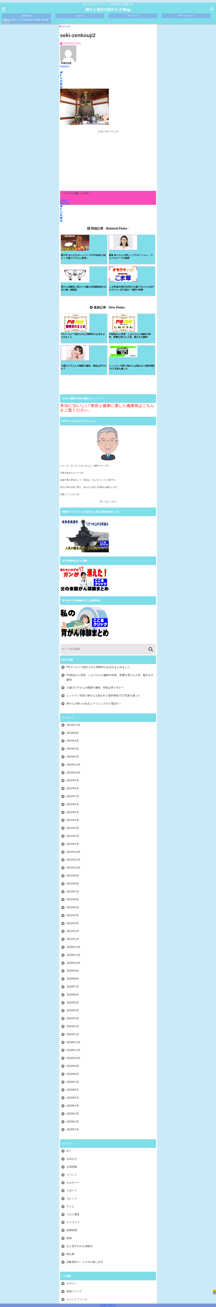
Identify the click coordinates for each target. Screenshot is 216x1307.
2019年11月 (73, 989)
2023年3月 (73, 688)
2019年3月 (73, 1052)
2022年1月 (73, 783)
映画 (69, 1177)
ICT (69, 1090)
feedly (65, 204)
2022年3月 (73, 767)
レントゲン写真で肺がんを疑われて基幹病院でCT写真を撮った (103, 634)
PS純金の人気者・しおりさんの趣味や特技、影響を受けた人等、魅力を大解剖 (110, 616)
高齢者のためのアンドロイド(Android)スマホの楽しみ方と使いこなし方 (26, 21)
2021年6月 (73, 838)
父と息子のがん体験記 (80, 1185)
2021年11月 (73, 799)
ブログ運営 (73, 1153)
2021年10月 (73, 806)
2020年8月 (73, 918)
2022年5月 (73, 751)
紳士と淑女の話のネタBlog (108, 9)
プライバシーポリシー (186, 16)
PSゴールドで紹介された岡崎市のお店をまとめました (98, 606)
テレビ (70, 1145)
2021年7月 (73, 830)
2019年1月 (73, 1068)
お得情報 (72, 1105)
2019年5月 (73, 1037)
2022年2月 (73, 775)
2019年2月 (73, 1060)
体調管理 (72, 1169)
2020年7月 (73, 925)
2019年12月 (73, 981)
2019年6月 (73, 1029)
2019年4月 (73, 1044)
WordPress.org (75, 1246)
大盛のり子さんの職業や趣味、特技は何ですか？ (95, 626)
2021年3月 (73, 862)
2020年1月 (73, 973)
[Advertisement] (108, 163)
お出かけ (72, 1097)
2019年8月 (73, 1013)
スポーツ (72, 1129)
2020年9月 (73, 910)
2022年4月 (73, 759)
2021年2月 (73, 870)
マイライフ (73, 1161)
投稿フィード (74, 1230)
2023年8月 (73, 672)
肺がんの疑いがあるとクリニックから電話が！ (94, 642)
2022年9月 (73, 719)
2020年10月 (73, 902)
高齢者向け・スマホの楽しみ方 (85, 1201)
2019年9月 (73, 1005)
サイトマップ (133, 16)
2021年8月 (73, 822)
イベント (72, 1113)
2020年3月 (73, 957)
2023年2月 (73, 695)
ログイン (72, 1222)
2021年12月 (73, 791)
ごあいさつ (80, 16)
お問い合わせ (108, 1305)
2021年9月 (73, 814)
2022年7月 (73, 735)
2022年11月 (73, 703)
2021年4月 (73, 854)
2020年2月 (73, 965)
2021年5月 (73, 846)
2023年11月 (73, 664)
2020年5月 (73, 941)
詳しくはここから (108, 440)
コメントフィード (77, 1238)
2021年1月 (73, 878)
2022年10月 (73, 711)
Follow (64, 201)
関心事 (70, 1193)
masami (64, 67)
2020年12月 (73, 886)
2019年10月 (73, 997)
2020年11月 (73, 894)
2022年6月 (73, 743)
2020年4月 (73, 949)
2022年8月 (73, 727)
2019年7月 (73, 1021)
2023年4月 (73, 680)
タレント (72, 1137)
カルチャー (73, 1121)
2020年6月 (73, 933)
